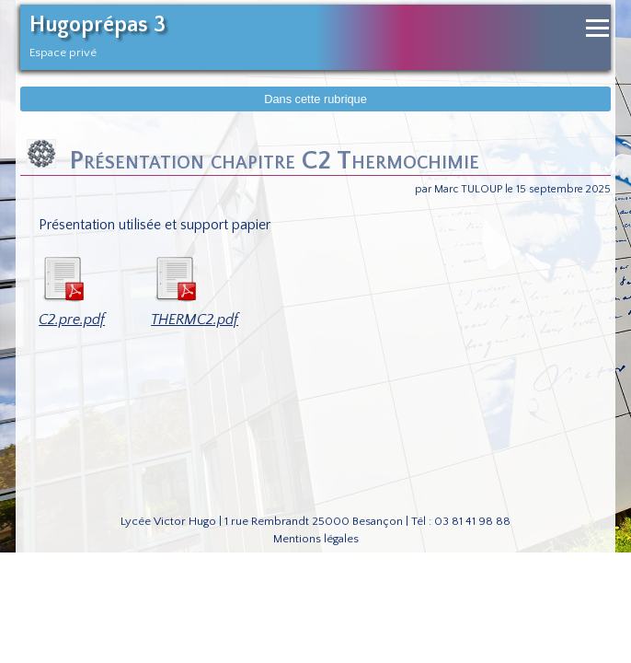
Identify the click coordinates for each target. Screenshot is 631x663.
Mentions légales (316, 538)
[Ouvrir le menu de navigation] (597, 28)
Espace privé (63, 52)
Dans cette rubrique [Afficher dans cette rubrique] (315, 99)
